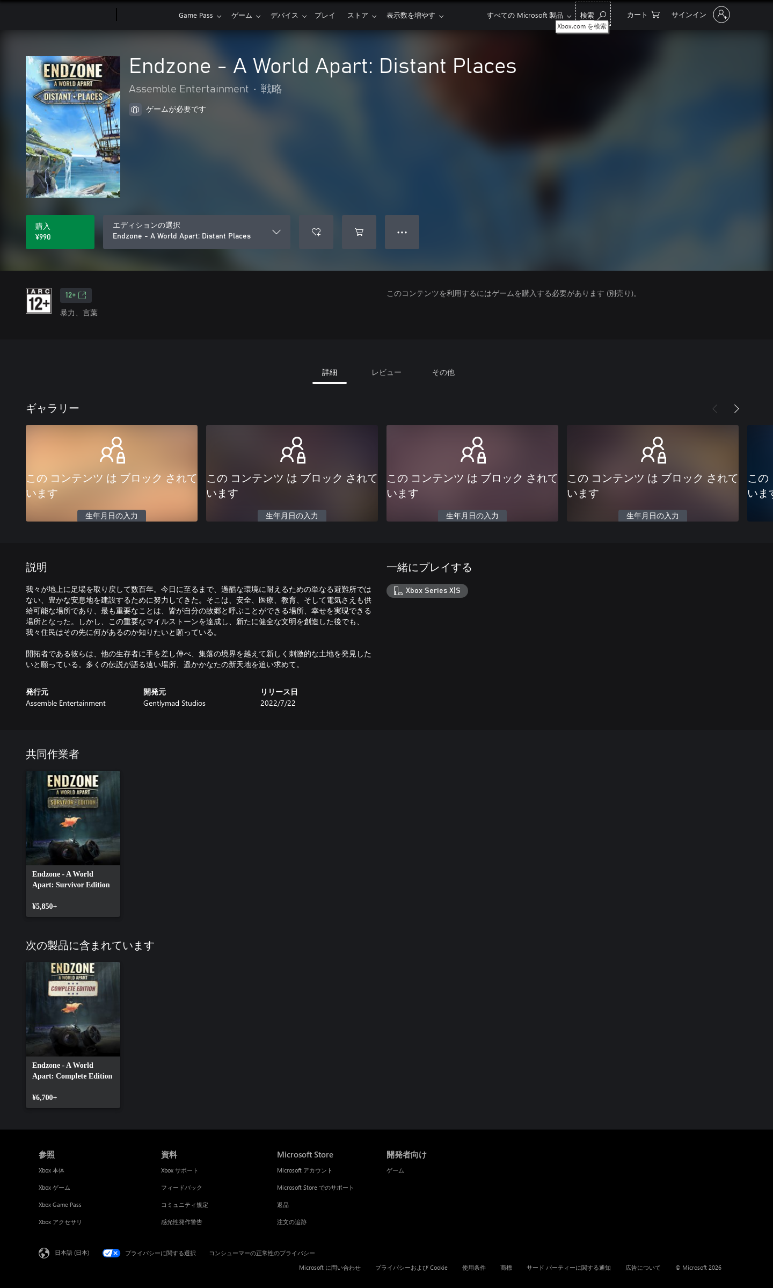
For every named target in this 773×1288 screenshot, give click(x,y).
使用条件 (474, 1267)
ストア (366, 14)
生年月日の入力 (111, 516)
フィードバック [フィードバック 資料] (181, 1187)
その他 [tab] (443, 372)
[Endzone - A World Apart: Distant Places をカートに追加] (359, 232)
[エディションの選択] (196, 232)
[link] (73, 844)
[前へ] (715, 408)
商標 (506, 1267)
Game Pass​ (196, 14)
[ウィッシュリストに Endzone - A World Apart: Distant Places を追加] (316, 232)
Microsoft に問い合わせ (330, 1267)
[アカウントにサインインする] (699, 14)
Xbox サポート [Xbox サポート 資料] (180, 1170)
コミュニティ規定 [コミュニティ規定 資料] (184, 1204)
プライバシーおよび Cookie (411, 1267)
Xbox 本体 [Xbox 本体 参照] (51, 1170)
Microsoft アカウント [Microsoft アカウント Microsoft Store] (305, 1170)
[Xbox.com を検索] (593, 14)
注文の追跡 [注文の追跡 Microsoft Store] (292, 1221)
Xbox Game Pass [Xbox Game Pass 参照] (60, 1204)
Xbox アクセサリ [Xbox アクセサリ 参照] (60, 1221)
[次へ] (736, 408)
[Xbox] (146, 15)
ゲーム (244, 14)
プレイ (331, 14)
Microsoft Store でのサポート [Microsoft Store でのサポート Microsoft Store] (315, 1187)
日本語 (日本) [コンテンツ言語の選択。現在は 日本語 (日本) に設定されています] (72, 1252)
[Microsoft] (75, 15)
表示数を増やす (421, 14)
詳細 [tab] (329, 372)
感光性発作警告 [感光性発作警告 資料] (181, 1221)
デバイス (289, 14)
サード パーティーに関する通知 (569, 1267)
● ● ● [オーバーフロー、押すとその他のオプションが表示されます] (402, 232)
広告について (643, 1267)
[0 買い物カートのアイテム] (643, 13)
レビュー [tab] (386, 372)
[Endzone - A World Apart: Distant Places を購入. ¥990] (60, 232)
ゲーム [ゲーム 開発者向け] (395, 1170)
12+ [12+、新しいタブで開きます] (75, 295)
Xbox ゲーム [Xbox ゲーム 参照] (54, 1187)
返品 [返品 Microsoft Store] (283, 1204)
